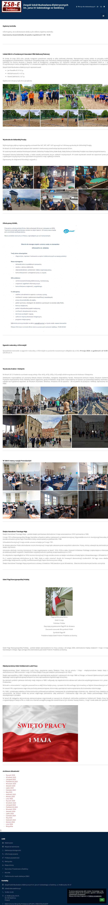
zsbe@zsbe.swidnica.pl (13, 888)
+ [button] (97, 7)
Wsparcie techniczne (12, 847)
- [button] (101, 7)
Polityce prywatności (94, 896)
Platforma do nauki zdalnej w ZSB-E (17, 876)
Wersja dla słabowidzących (86, 7)
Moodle (7, 872)
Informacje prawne (11, 854)
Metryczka (8, 861)
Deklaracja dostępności (13, 850)
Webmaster (9, 843)
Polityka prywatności (12, 858)
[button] (104, 7)
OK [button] (102, 900)
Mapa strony (9, 865)
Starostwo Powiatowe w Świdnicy (16, 869)
